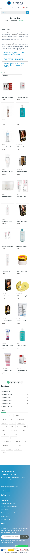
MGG (3, 434)
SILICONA (18, 449)
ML (3, 415)
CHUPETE (17, 434)
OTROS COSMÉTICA (6, 406)
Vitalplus (18, 95)
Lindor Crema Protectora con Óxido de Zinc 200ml (8, 345)
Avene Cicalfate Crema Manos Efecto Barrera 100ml (8, 171)
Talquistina (5, 368)
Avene (17, 119)
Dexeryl (4, 144)
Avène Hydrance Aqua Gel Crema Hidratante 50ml (8, 196)
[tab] (15, 53)
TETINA (4, 453)
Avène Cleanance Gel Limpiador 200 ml (22, 345)
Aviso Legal (4, 500)
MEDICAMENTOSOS (21, 441)
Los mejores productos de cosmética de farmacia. (13, 53)
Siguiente (21, 382)
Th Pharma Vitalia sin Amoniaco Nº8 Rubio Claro (22, 171)
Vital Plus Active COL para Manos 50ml (22, 370)
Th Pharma (19, 144)
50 (17, 427)
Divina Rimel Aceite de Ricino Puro (8, 122)
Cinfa (17, 194)
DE (11, 419)
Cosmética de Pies (6, 403)
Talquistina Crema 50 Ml (8, 370)
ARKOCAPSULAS (6, 441)
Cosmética (5, 386)
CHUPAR (4, 427)
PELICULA (5, 438)
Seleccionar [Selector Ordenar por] (12, 76)
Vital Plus (4, 95)
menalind (4, 343)
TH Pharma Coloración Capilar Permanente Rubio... (22, 147)
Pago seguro (5, 510)
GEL (10, 415)
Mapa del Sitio (5, 519)
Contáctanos (5, 516)
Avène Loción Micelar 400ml (8, 221)
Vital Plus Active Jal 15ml (22, 97)
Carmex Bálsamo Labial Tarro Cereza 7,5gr (22, 271)
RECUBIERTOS (20, 419)
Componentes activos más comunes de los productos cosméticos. (13, 65)
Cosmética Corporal (6, 394)
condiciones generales (18, 541)
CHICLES (20, 445)
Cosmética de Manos (6, 400)
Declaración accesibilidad (9, 507)
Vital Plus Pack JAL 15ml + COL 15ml (8, 97)
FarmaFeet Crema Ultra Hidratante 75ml (8, 246)
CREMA (17, 415)
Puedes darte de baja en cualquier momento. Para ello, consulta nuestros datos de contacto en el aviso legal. (15, 530)
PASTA (9, 449)
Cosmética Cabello (6, 397)
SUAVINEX (21, 423)
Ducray (18, 318)
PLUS (24, 430)
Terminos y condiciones (8, 503)
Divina (3, 119)
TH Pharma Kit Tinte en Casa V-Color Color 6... (8, 320)
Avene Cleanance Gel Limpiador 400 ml (22, 122)
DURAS (4, 419)
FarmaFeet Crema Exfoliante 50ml (22, 196)
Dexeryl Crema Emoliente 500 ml (8, 147)
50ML (24, 427)
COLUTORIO (15, 430)
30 (12, 427)
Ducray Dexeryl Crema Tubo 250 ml (22, 320)
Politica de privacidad (8, 513)
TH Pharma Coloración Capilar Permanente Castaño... (22, 221)
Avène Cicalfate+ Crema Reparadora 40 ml (8, 271)
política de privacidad (7, 543)
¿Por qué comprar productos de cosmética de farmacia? (14, 59)
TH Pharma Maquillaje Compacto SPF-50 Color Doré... (22, 296)
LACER (12, 423)
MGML (14, 438)
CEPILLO (4, 430)
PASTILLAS (5, 445)
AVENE (4, 423)
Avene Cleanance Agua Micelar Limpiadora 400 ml (22, 246)
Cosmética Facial (5, 391)
